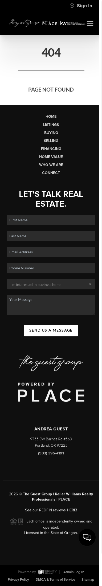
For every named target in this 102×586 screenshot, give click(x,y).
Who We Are (51, 165)
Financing (51, 149)
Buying (51, 133)
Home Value (51, 157)
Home (51, 116)
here (71, 511)
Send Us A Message (51, 330)
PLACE (64, 501)
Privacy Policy (18, 579)
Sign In (81, 5)
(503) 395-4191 (51, 455)
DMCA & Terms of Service (55, 579)
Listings (51, 125)
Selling (51, 141)
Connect (51, 173)
